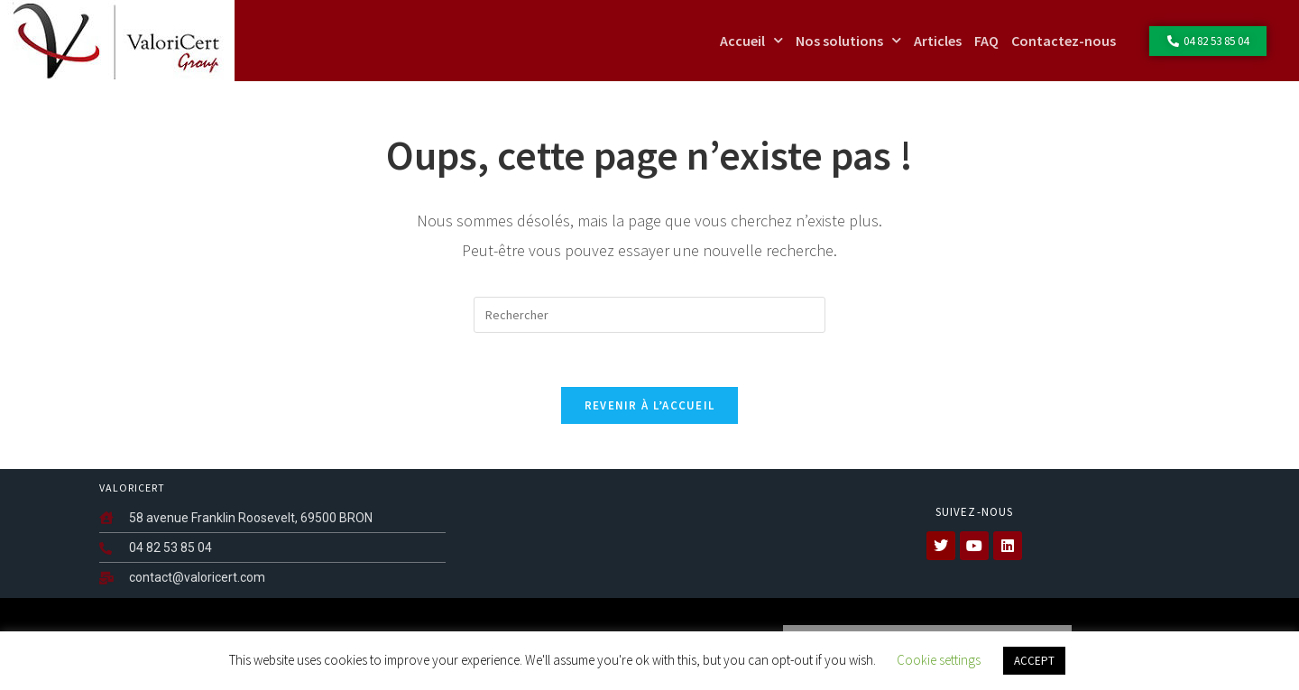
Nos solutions (848, 40)
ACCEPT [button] (1034, 660)
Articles (938, 41)
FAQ (986, 41)
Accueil (751, 40)
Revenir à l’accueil (650, 405)
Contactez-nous (1063, 41)
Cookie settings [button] (939, 659)
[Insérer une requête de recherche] (649, 315)
